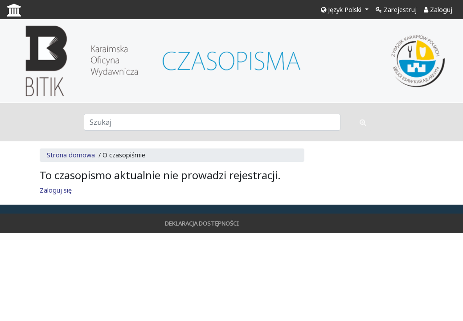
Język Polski (342, 9)
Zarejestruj (396, 9)
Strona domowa (71, 155)
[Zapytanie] (212, 122)
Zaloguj (438, 9)
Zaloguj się (56, 190)
